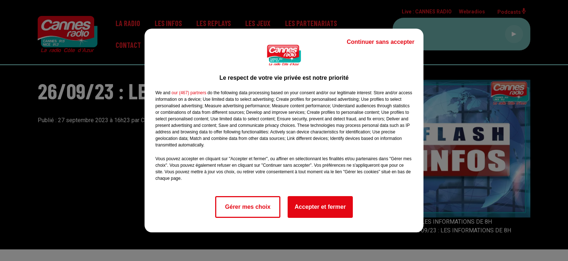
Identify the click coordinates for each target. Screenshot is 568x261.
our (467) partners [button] (188, 92)
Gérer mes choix (247, 207)
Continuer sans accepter (380, 42)
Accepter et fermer (320, 207)
